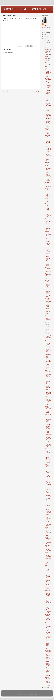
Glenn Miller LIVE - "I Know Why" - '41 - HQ (48, 601)
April (46, 62)
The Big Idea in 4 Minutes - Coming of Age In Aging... (48, 438)
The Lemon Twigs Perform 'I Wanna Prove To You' (48, 73)
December (47, 42)
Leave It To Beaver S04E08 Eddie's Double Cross (47, 429)
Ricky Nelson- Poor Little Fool (48, 466)
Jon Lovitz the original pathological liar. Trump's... (48, 680)
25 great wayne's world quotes (47, 659)
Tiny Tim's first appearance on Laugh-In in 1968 (48, 169)
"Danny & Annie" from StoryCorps (48, 318)
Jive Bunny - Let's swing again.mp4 (48, 184)
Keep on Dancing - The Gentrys (48, 239)
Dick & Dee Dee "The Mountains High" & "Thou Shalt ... (48, 401)
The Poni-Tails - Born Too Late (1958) (47, 311)
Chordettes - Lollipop (48, 299)
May (46, 60)
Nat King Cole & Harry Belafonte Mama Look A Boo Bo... (48, 284)
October (47, 49)
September (47, 51)
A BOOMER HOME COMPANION (25, 9)
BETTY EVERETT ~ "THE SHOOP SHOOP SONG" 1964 (48, 207)
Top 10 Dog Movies (47, 163)
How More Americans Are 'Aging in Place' (48, 444)
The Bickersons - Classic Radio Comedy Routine (48, 344)
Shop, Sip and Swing (48, 79)
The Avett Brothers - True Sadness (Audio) (48, 451)
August (47, 54)
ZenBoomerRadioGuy (47, 25)
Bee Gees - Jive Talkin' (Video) (48, 200)
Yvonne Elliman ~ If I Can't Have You (48, 554)
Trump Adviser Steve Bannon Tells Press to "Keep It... (48, 644)
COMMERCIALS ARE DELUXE (48, 94)
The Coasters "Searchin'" (48, 149)
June (46, 58)
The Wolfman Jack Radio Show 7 (48, 194)
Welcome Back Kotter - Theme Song (47, 131)
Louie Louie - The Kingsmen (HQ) (48, 227)
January (47, 685)
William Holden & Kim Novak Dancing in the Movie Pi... (48, 359)
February (47, 66)
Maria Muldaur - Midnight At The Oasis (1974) (48, 569)
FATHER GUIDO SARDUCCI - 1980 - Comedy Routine (48, 459)
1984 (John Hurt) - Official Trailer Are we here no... (48, 635)
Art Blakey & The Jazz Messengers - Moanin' (48, 586)
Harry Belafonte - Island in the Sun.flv (48, 269)
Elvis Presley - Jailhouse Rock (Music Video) (48, 304)
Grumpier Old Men (48, 415)
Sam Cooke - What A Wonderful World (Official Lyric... (48, 617)
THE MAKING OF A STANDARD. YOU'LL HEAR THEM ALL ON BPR (48, 86)
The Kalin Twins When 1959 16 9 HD (48, 517)
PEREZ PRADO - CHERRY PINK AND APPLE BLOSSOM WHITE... (48, 474)
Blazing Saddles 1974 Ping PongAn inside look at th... (48, 335)
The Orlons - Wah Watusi (48, 500)
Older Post (35, 92)
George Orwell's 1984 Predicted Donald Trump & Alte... (48, 626)
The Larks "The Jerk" (48, 489)
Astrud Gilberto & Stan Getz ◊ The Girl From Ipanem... (48, 393)
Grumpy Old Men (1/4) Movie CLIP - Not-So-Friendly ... (48, 421)
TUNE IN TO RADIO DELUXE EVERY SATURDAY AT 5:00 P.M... (48, 113)
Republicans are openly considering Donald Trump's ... (48, 653)
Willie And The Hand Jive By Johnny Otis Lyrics (48, 352)
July (46, 56)
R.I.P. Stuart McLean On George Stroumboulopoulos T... (48, 326)
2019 (45, 36)
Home (21, 92)
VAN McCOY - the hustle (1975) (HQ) (48, 561)
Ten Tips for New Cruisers (47, 136)
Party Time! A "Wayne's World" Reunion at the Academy (48, 672)
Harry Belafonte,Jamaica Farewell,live (48, 276)
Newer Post (6, 92)
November (47, 45)
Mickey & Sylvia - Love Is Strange (47, 249)
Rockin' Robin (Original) (47, 189)
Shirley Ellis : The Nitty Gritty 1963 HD (48, 214)
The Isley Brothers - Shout (48, 255)
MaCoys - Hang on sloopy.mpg (48, 233)
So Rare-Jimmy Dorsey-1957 (47, 366)
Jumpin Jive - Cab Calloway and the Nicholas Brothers (48, 593)
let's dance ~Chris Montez (47, 244)
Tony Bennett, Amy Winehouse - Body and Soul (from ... (48, 374)
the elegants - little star (48, 512)
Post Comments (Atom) (14, 95)
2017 (45, 40)
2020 (45, 34)
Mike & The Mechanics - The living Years (48, 523)
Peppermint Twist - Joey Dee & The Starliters (48, 221)
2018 (45, 38)
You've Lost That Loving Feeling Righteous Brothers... (48, 609)
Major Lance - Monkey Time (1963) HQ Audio (48, 483)
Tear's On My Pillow (48, 265)
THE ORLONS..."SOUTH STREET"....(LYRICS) (48, 494)
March (46, 64)
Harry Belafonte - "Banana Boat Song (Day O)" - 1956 (48, 293)
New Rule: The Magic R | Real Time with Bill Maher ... (48, 143)
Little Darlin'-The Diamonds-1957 (48, 260)
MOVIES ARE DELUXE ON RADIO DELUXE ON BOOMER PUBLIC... (48, 102)
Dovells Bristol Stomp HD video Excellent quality (48, 409)
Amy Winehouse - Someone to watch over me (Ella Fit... (48, 383)
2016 (45, 687)
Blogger (35, 694)
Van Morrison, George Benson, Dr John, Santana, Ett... (47, 577)
